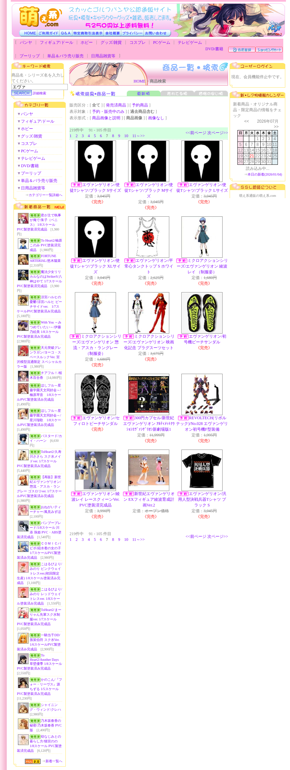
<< (246, 121)
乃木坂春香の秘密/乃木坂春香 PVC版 (46, 725)
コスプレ (137, 42)
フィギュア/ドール (56, 42)
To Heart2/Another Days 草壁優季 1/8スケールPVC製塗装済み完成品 (39, 661)
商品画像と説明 (106, 118)
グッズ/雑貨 (111, 42)
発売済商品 (116, 105)
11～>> (138, 135)
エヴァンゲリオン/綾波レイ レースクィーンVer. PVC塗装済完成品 (95, 499)
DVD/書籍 (214, 49)
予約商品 (140, 105)
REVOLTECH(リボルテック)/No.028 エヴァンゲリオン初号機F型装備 (202, 423)
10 (126, 135)
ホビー (87, 42)
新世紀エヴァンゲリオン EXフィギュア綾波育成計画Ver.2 (149, 499)
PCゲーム (161, 42)
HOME (139, 81)
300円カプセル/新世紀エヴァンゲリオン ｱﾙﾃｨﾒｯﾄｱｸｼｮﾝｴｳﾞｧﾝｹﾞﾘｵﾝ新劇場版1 (149, 423)
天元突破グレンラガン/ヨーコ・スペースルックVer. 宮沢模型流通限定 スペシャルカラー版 (39, 357)
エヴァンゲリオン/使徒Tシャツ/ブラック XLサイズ (95, 266)
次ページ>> (217, 132)
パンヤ (26, 42)
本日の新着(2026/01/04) (265, 174)
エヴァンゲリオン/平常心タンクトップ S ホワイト (148, 266)
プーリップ (30, 56)
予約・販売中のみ (108, 111)
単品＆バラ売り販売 (65, 56)
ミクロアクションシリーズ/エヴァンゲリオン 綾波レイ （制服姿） (202, 266)
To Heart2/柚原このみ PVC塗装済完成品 (46, 245)
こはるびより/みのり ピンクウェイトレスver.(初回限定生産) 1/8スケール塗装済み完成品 (39, 573)
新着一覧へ (54, 761)
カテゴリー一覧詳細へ (45, 195)
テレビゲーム (190, 42)
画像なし (156, 118)
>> (276, 126)
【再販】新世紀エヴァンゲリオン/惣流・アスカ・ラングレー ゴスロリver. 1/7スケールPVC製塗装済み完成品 (39, 486)
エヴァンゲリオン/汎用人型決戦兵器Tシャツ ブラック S (202, 499)
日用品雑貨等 (103, 56)
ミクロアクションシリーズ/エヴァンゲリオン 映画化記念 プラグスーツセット (149, 342)
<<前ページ (195, 132)
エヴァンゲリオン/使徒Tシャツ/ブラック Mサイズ (148, 190)
